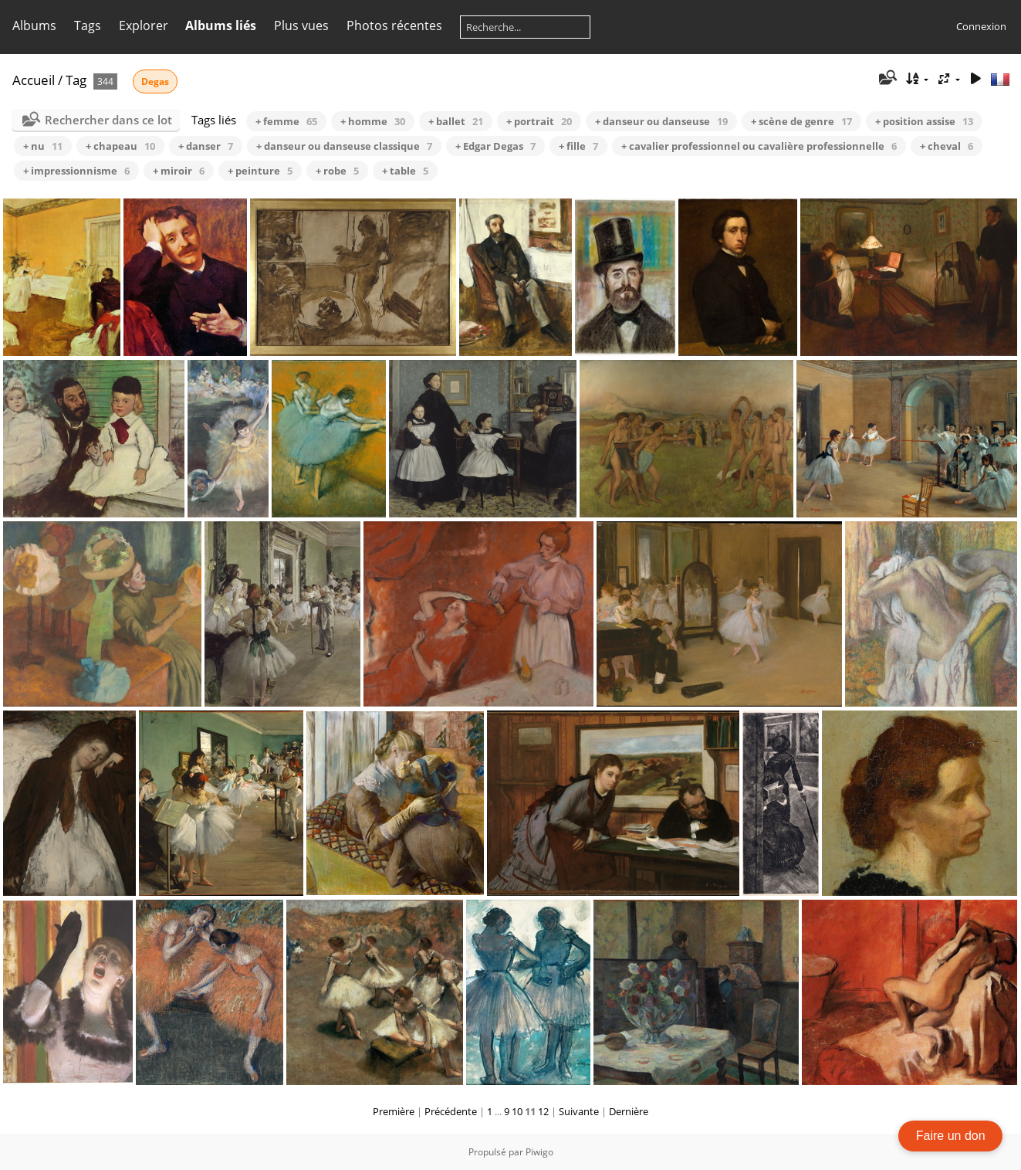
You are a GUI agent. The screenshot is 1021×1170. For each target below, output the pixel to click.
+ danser (205, 146)
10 (517, 1111)
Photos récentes (394, 25)
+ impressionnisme (76, 171)
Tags (87, 25)
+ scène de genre (801, 121)
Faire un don (951, 1135)
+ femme (286, 121)
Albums (34, 25)
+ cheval (946, 146)
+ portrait (539, 121)
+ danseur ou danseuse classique (344, 146)
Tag (76, 80)
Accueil (33, 80)
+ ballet (455, 121)
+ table (405, 171)
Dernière (628, 1111)
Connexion (981, 26)
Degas (155, 81)
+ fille (578, 146)
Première (393, 1111)
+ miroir (179, 171)
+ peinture (260, 171)
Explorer (143, 25)
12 (543, 1111)
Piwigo (539, 1151)
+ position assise (924, 121)
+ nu (43, 146)
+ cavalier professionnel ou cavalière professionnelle (759, 146)
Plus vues (301, 25)
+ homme (372, 121)
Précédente (450, 1111)
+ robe (337, 171)
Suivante (579, 1111)
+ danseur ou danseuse (661, 121)
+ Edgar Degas (495, 146)
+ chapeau (120, 146)
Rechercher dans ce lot (108, 119)
